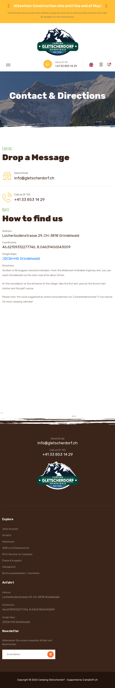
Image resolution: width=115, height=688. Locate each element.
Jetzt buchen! (10, 529)
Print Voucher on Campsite (17, 554)
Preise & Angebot (12, 560)
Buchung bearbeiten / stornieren (21, 573)
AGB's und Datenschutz (15, 548)
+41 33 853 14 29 (66, 66)
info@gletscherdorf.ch (34, 178)
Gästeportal (8, 566)
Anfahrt (6, 535)
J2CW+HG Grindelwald (21, 258)
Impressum (8, 541)
